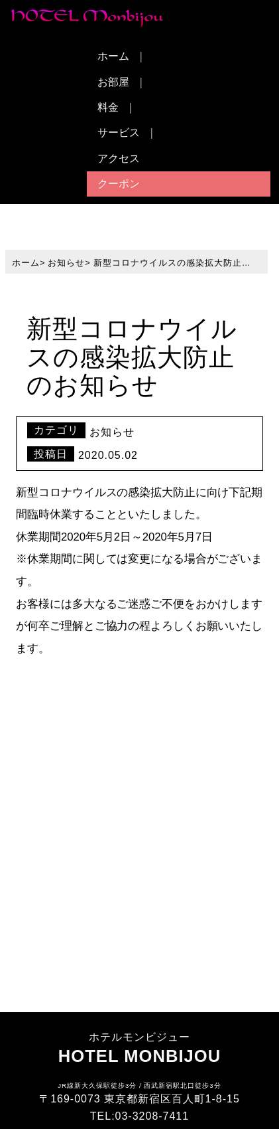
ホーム (113, 56)
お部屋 (113, 82)
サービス (118, 132)
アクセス (118, 158)
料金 (108, 107)
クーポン (118, 183)
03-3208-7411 (152, 1116)
